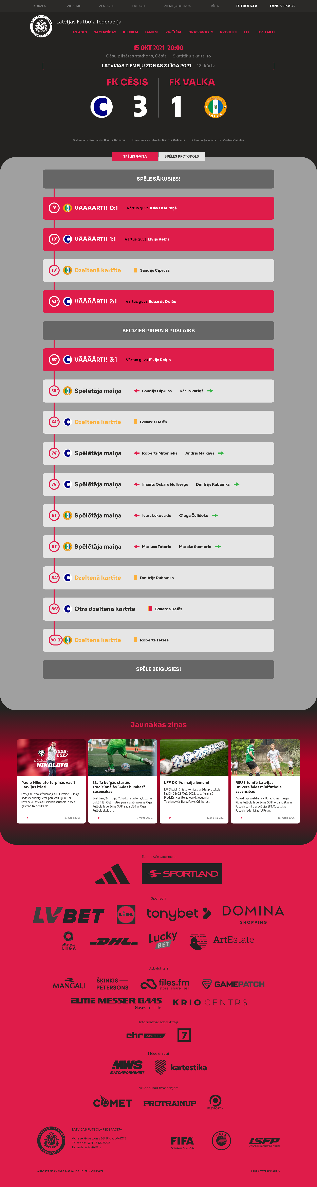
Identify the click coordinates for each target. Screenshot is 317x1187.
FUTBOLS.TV (246, 6)
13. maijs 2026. (265, 817)
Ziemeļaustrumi (174, 6)
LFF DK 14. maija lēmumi (186, 782)
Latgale (135, 6)
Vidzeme (70, 6)
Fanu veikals (282, 6)
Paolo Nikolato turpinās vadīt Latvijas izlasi (48, 784)
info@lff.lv (93, 1147)
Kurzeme (37, 6)
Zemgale (102, 6)
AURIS (276, 1171)
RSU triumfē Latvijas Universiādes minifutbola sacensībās (259, 787)
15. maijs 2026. (51, 817)
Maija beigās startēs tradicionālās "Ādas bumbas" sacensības (119, 787)
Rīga (211, 6)
